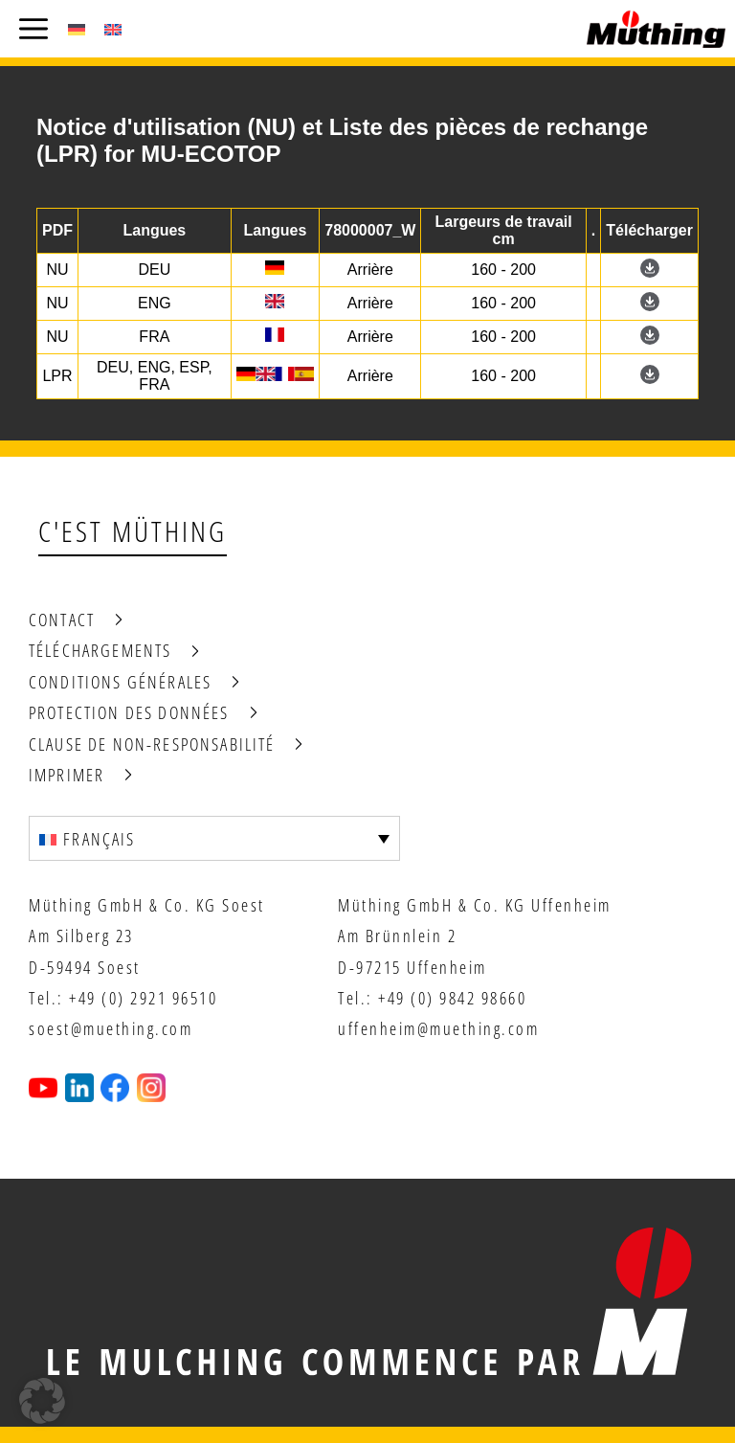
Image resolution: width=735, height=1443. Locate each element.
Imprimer (66, 774)
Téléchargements (100, 650)
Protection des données (129, 712)
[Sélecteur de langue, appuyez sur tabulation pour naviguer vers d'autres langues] (214, 838)
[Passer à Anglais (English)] (113, 29)
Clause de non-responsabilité (152, 744)
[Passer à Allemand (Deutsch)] (76, 29)
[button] (42, 1401)
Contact (62, 619)
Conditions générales (120, 681)
